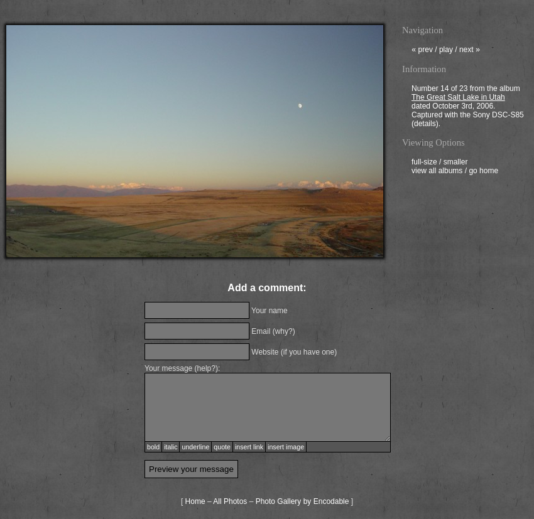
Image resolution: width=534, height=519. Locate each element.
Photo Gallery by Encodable (302, 501)
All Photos (230, 501)
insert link (249, 447)
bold (153, 447)
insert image (286, 447)
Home (195, 501)
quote (222, 447)
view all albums (436, 172)
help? (206, 368)
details (425, 124)
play (446, 50)
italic (170, 447)
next (469, 50)
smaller (456, 163)
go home (483, 172)
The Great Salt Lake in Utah (458, 98)
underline (195, 447)
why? (284, 331)
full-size (424, 163)
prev (422, 50)
